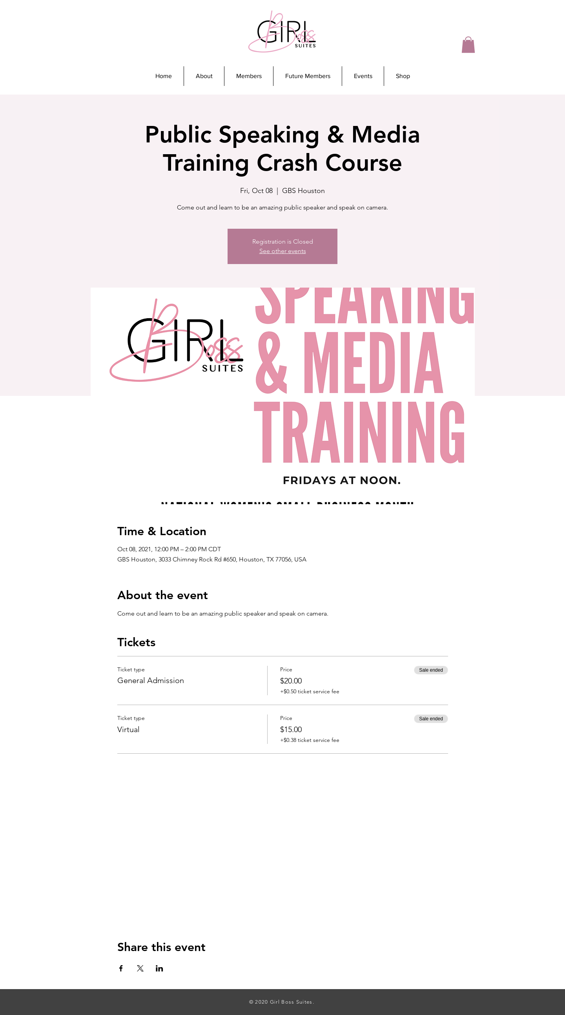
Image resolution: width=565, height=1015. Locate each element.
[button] (468, 44)
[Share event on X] (140, 968)
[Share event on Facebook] (121, 968)
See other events (282, 251)
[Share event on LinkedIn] (159, 968)
